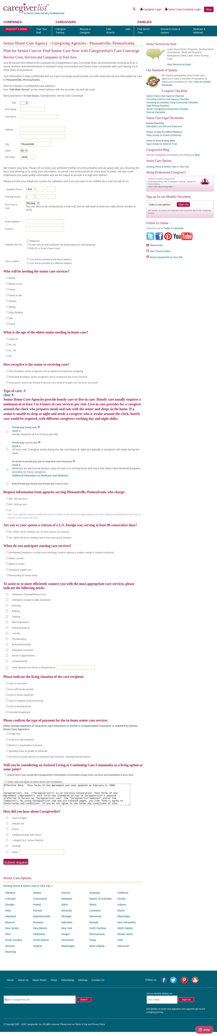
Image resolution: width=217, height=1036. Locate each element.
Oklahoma (39, 938)
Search (84, 1003)
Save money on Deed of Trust (161, 144)
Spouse (12, 301)
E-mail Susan (31, 95)
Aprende (16, 850)
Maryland (10, 920)
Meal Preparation (20, 622)
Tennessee (67, 944)
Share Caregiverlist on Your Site (166, 257)
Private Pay (14, 733)
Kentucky (66, 914)
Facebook (178, 228)
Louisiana (94, 914)
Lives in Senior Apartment (21, 695)
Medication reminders (22, 650)
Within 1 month (16, 558)
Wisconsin (123, 950)
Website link (18, 827)
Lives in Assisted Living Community (26, 700)
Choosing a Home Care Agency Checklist (167, 99)
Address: (9, 129)
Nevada (93, 926)
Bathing (16, 611)
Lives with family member (21, 689)
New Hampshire (126, 926)
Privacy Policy (98, 1028)
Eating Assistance (21, 628)
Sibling (12, 307)
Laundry (16, 633)
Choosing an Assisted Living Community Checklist (171, 102)
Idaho (64, 908)
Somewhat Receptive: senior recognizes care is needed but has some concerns (48, 377)
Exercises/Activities (21, 644)
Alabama (10, 896)
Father (12, 289)
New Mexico (40, 932)
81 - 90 (12, 350)
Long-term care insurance (21, 739)
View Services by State (179, 64)
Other (15, 856)
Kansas (37, 914)
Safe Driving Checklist (157, 105)
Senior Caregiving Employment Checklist (167, 109)
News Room (40, 984)
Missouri (10, 926)
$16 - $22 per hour (18, 498)
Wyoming (10, 955)
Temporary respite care (20, 569)
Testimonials (156, 245)
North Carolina (97, 932)
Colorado (10, 902)
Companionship (19, 661)
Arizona (65, 896)
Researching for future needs (23, 575)
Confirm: (9, 229)
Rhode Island (124, 938)
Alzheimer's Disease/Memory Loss (29, 594)
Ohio (8, 938)
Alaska (37, 896)
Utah (120, 944)
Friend (12, 324)
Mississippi (123, 920)
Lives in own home (18, 683)
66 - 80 (12, 344)
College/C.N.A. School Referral (27, 844)
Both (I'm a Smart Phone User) (44, 248)
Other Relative (16, 312)
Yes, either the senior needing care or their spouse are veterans (40, 537)
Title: (14, 103)
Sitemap (82, 984)
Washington (68, 950)
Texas (92, 944)
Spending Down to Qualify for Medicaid (28, 751)
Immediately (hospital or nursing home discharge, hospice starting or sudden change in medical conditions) (61, 552)
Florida (121, 902)
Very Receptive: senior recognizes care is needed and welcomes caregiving (46, 371)
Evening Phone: (13, 196)
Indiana (121, 908)
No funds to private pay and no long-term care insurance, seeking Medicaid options (50, 756)
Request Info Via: (13, 244)
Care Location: (12, 261)
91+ (10, 356)
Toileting (16, 616)
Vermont (10, 950)
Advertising (67, 984)
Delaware (66, 902)
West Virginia (96, 950)
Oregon (65, 938)
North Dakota (124, 932)
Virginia (37, 950)
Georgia (9, 908)
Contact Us (98, 984)
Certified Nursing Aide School (26, 839)
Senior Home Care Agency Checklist (165, 96)
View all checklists (155, 112)
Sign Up (186, 1003)
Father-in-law (15, 295)
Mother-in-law (15, 284)
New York (66, 932)
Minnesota (95, 920)
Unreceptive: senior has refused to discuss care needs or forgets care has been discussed (53, 382)
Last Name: (10, 116)
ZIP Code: (10, 157)
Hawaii (37, 908)
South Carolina (13, 944)
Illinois (93, 908)
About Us (23, 984)
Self (10, 318)
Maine (120, 914)
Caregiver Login (151, 9)
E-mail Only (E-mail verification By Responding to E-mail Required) (62, 244)
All (10, 510)
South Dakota (41, 944)
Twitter (167, 228)
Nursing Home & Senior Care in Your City (26, 889)
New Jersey (11, 932)
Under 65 (13, 339)
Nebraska (66, 926)
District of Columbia (100, 902)
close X (8, 395)
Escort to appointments (23, 655)
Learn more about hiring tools (160, 187)
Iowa (8, 914)
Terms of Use (81, 1028)
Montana (38, 926)
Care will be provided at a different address (50, 263)
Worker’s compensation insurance (25, 745)
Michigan (66, 920)
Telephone (34, 241)
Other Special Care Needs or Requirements (33, 667)
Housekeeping (19, 639)
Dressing (16, 605)
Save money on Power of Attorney (163, 135)
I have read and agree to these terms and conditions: (35, 782)
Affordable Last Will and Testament (164, 126)
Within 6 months (17, 564)
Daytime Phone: (15, 189)
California (122, 896)
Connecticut (40, 902)
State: (8, 150)
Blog (208, 9)
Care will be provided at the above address (50, 259)
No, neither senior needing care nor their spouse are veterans (39, 531)
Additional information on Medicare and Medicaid (40, 475)
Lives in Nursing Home (20, 706)
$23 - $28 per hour (18, 504)
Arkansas (94, 896)
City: (7, 144)
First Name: (11, 109)
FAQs (54, 984)
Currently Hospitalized (19, 712)
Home (10, 984)
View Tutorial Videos (160, 251)
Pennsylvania (97, 938)
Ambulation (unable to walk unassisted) (31, 600)
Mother (12, 278)
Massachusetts (41, 920)
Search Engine (19, 822)
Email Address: (12, 221)
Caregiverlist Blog (157, 149)
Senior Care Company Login (183, 9)
